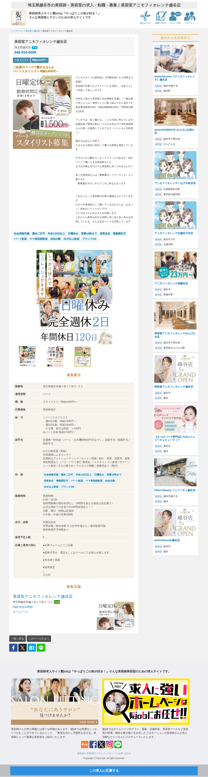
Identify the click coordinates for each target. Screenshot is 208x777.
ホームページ (20, 611)
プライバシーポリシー (107, 753)
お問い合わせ (125, 753)
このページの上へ (39, 638)
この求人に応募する (104, 770)
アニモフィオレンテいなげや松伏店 (175, 183)
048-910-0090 (25, 52)
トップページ (17, 31)
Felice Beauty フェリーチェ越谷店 (174, 490)
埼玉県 (28, 31)
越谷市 (37, 31)
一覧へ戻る (17, 638)
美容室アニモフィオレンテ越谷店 (43, 596)
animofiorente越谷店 (167, 540)
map (57, 601)
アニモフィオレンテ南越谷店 (171, 283)
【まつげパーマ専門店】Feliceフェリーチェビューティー (174, 438)
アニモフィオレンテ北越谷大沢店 (173, 233)
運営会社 (81, 753)
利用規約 (91, 753)
